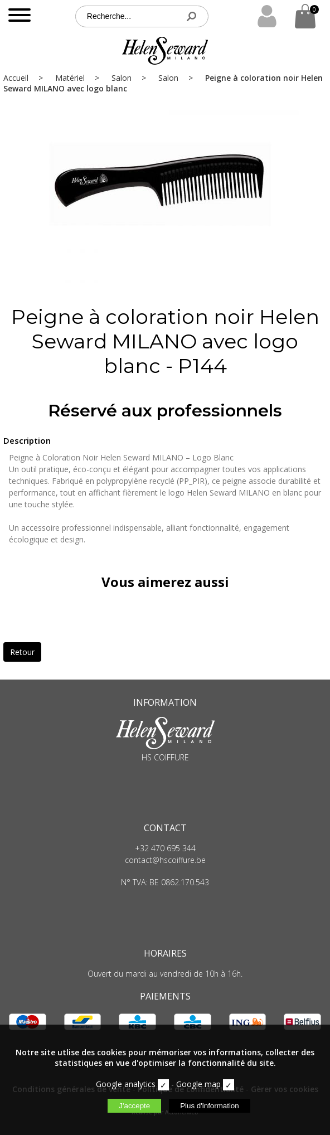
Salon (121, 77)
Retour (22, 652)
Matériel (70, 77)
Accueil (15, 77)
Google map (198, 1084)
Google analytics (126, 1084)
